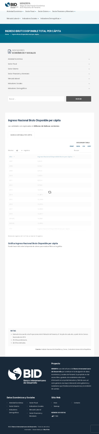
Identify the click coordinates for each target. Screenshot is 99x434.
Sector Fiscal (29, 11)
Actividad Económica (14, 11)
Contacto (77, 403)
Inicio (55, 403)
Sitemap (56, 406)
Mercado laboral (14, 78)
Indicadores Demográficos (17, 88)
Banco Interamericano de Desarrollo (24, 427)
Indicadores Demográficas (50, 18)
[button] (18, 150)
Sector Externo (43, 11)
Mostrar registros (19, 150)
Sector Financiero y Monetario (63, 11)
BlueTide (46, 429)
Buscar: (82, 150)
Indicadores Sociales (29, 18)
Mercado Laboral (13, 18)
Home (7, 34)
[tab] (21, 135)
